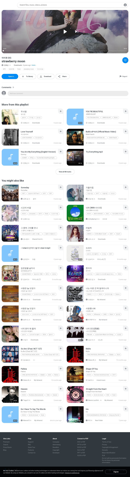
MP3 (4, 69)
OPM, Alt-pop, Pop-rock (29, 375)
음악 (33, 199)
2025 (49, 375)
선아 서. (89, 239)
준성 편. (89, 199)
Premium (6, 442)
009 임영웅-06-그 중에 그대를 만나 (32, 234)
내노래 (99, 340)
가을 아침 (90, 193)
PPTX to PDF (81, 444)
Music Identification (108, 453)
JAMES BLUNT (106, 117)
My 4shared (100, 299)
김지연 (24, 259)
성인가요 (89, 274)
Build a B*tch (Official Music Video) (97, 137)
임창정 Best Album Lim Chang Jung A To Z (105, 334)
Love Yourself (27, 137)
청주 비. (24, 320)
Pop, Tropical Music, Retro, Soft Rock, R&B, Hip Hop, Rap (32, 354)
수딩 (23, 340)
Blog (4, 450)
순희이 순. (25, 219)
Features (31, 450)
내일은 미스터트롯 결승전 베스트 (105, 274)
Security (105, 450)
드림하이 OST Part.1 (34, 193)
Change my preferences (72, 473)
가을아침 (104, 193)
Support (30, 442)
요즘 (32, 259)
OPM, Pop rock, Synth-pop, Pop (97, 354)
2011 (44, 193)
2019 (40, 213)
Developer (56, 453)
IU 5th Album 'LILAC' (101, 234)
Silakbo (111, 354)
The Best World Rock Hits (101, 375)
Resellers (56, 447)
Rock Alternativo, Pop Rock (96, 415)
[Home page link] (9, 4)
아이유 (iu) (40, 69)
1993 (107, 395)
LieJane (25, 360)
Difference (97, 314)
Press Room (7, 447)
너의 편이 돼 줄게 (34, 334)
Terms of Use (106, 442)
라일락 (118, 234)
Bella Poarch (113, 137)
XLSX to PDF (81, 455)
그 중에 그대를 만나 (50, 234)
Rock (18, 69)
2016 (47, 274)
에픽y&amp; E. (92, 219)
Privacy (104, 444)
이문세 (54, 274)
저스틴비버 (38, 137)
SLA (103, 455)
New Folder (98, 420)
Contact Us (31, 453)
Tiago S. (25, 400)
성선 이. (89, 340)
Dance (89, 234)
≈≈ (33, 360)
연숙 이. (24, 299)
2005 (104, 314)
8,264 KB (11, 69)
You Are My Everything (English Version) (47, 158)
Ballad (89, 334)
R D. (88, 420)
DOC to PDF (81, 442)
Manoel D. (25, 420)
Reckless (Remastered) (36, 395)
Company (56, 442)
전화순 (5, 65)
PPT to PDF (81, 453)
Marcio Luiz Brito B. (93, 400)
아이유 (113, 193)
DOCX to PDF (81, 447)
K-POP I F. (90, 320)
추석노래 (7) (100, 259)
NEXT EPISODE (98, 213)
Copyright (56, 450)
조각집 (104, 254)
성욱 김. (24, 199)
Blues (116, 117)
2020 (119, 274)
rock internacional (38, 400)
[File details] (10, 117)
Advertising (56, 444)
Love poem (32, 213)
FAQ (29, 444)
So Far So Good (98, 395)
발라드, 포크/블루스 (93, 254)
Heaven (55, 395)
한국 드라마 (25, 314)
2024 (100, 294)
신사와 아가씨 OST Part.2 (41, 294)
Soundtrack (26, 274)
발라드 (24, 117)
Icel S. (89, 380)
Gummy (24, 158)
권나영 (24, 239)
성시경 (38, 117)
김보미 (89, 259)
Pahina (56, 375)
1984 (48, 395)
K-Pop (31, 158)
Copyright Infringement (110, 447)
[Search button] (119, 5)
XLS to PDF (81, 450)
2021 (107, 213)
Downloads (16, 65)
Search (5, 444)
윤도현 (118, 314)
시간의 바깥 (54, 213)
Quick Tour (31, 447)
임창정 (119, 334)
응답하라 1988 (38, 274)
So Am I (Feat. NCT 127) (51, 354)
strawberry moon (29, 69)
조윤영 (89, 299)
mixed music (99, 380)
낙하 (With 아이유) (117, 213)
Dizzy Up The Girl (114, 415)
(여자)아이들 (108, 294)
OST (23, 193)
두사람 (31, 117)
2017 (97, 193)
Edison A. (90, 360)
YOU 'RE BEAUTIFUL (93, 117)
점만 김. (89, 279)
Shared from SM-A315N (37, 239)
